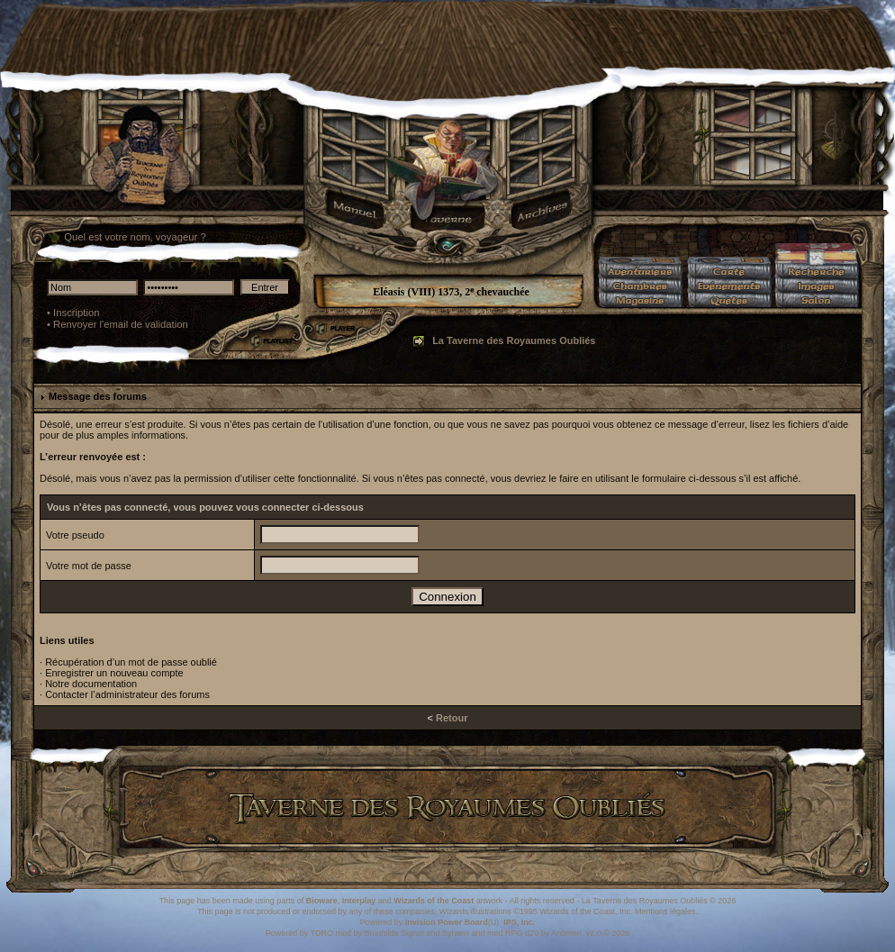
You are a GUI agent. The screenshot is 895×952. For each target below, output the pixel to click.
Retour (451, 717)
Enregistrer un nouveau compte (114, 672)
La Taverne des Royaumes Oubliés (513, 340)
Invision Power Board (446, 922)
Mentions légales (665, 911)
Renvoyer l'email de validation (120, 324)
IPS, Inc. (519, 922)
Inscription (76, 312)
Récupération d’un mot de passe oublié (131, 662)
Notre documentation (91, 683)
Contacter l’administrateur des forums (127, 694)
